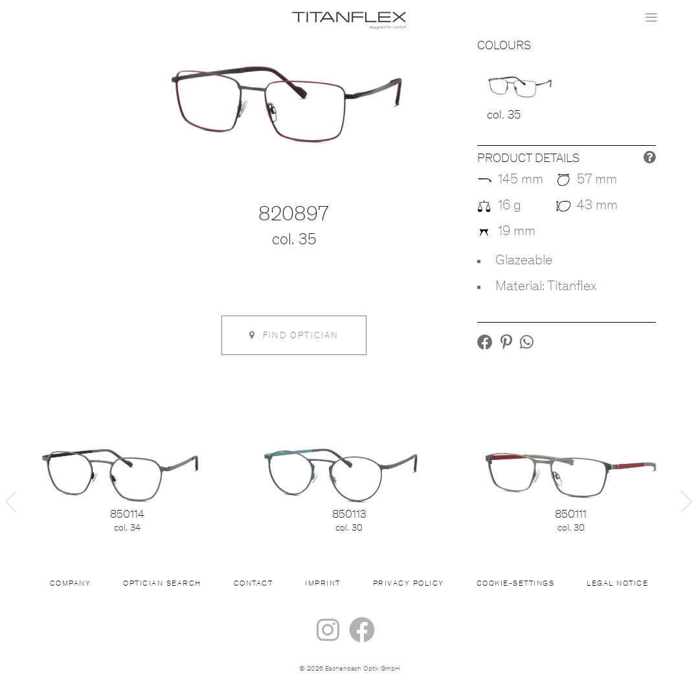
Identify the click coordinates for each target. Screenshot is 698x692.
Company (70, 584)
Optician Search (162, 584)
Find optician (294, 335)
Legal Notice (617, 584)
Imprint (323, 584)
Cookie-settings (516, 584)
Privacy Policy (408, 584)
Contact (253, 584)
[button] (485, 344)
